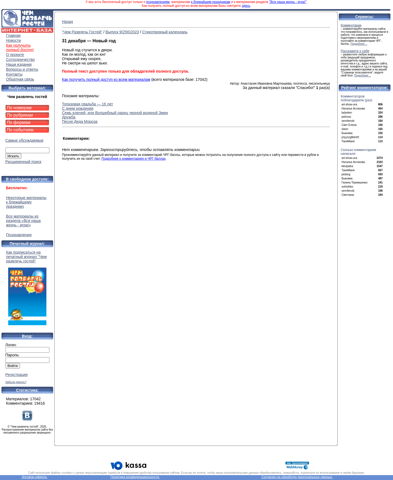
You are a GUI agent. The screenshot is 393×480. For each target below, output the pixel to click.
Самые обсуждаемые (24, 140)
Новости (13, 40)
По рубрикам (20, 115)
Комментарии (351, 25)
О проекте (15, 54)
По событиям (20, 130)
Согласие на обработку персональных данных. (297, 477)
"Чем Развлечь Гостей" (82, 32)
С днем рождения (77, 108)
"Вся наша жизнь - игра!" (287, 2)
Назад (67, 21)
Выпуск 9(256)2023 (122, 32)
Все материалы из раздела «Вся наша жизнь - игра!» (23, 220)
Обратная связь (20, 79)
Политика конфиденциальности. (135, 477)
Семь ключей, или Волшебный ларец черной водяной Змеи (115, 113)
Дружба (68, 117)
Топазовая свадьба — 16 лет (87, 104)
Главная (13, 35)
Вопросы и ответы (22, 69)
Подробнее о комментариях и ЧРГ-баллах (134, 159)
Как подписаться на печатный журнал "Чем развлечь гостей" (27, 287)
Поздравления (19, 235)
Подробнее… (358, 43)
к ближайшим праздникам (210, 2)
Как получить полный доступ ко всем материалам (106, 79)
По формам (19, 122)
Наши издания (19, 64)
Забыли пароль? (15, 382)
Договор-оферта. (34, 477)
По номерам (19, 107)
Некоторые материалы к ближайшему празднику (26, 202)
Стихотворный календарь (164, 32)
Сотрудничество (20, 59)
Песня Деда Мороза (79, 121)
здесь (246, 6)
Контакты (14, 74)
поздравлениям (157, 2)
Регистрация (16, 374)
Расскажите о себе (355, 51)
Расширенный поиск (23, 161)
